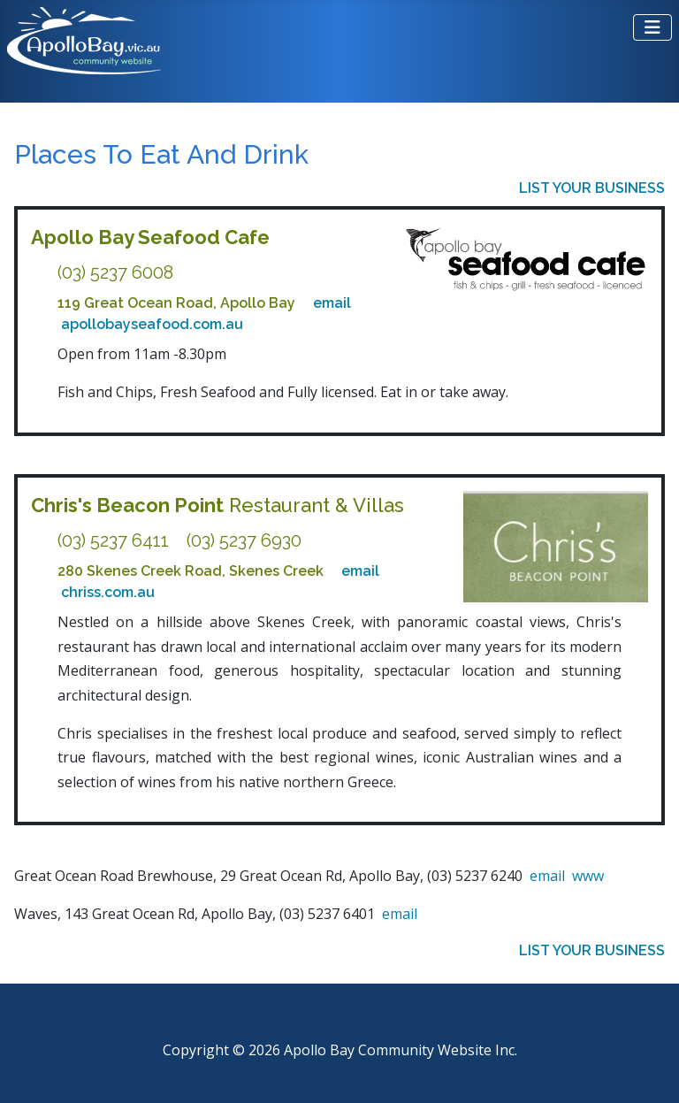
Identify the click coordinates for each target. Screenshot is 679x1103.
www (588, 875)
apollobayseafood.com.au (152, 324)
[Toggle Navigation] (652, 27)
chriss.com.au (108, 592)
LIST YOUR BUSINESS (592, 188)
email (332, 303)
